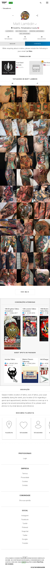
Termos (25, 473)
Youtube (25, 543)
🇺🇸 (38, 28)
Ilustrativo (9, 31)
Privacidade (25, 477)
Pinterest (25, 527)
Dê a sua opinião (25, 500)
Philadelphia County (29, 28)
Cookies (25, 481)
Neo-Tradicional (21, 31)
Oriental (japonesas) (37, 31)
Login (25, 458)
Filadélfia (16, 28)
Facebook (24, 519)
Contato (37, 43)
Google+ (25, 539)
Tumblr (25, 523)
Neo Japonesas (25, 33)
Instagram (25, 515)
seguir (12, 43)
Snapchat (25, 531)
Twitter (25, 535)
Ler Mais (29, 51)
